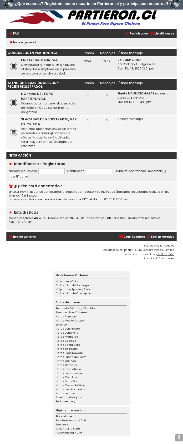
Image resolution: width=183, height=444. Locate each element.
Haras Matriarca (67, 337)
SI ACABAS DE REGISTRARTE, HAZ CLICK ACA (49, 122)
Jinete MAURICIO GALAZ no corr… (143, 93)
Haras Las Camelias (70, 373)
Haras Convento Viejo (70, 385)
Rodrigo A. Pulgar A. (137, 64)
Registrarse (54, 163)
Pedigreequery (65, 401)
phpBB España (165, 254)
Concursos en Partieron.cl (33, 53)
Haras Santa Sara (68, 345)
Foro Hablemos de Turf (71, 420)
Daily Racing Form (68, 428)
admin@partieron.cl (55, 133)
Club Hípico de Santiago (72, 285)
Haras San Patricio (68, 369)
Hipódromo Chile (67, 281)
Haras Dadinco (66, 341)
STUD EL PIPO (132, 98)
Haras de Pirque (66, 349)
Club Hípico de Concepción (74, 293)
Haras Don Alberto (68, 329)
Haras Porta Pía (66, 381)
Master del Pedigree (39, 60)
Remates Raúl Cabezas (72, 312)
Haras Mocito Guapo (70, 320)
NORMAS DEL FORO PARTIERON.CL (37, 96)
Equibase (62, 424)
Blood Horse (64, 416)
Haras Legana (65, 393)
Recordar (157, 171)
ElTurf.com (62, 324)
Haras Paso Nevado (69, 353)
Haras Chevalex (66, 365)
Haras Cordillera (67, 377)
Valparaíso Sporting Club (73, 289)
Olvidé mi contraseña (130, 171)
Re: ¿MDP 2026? (129, 60)
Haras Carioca (66, 361)
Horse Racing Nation (69, 432)
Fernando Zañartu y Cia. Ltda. (75, 308)
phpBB (128, 250)
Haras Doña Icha (67, 333)
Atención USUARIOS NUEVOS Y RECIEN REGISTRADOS (33, 85)
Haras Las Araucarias (70, 389)
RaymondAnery (20, 222)
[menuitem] (14, 33)
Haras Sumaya (66, 316)
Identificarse (26, 163)
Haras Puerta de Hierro (71, 357)
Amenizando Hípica (69, 397)
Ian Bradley (167, 245)
